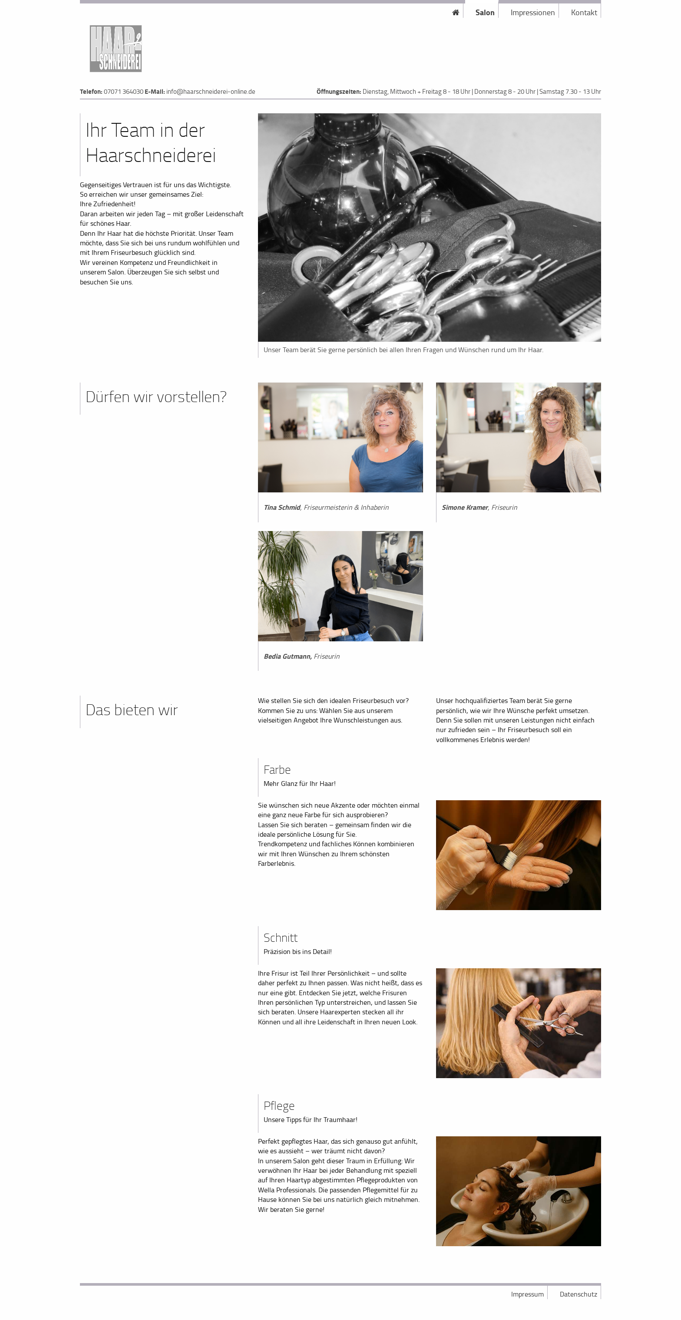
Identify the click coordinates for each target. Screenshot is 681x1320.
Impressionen (533, 12)
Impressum (527, 1294)
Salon (485, 12)
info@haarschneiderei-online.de (210, 91)
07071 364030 (123, 91)
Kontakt (584, 12)
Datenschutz (578, 1294)
